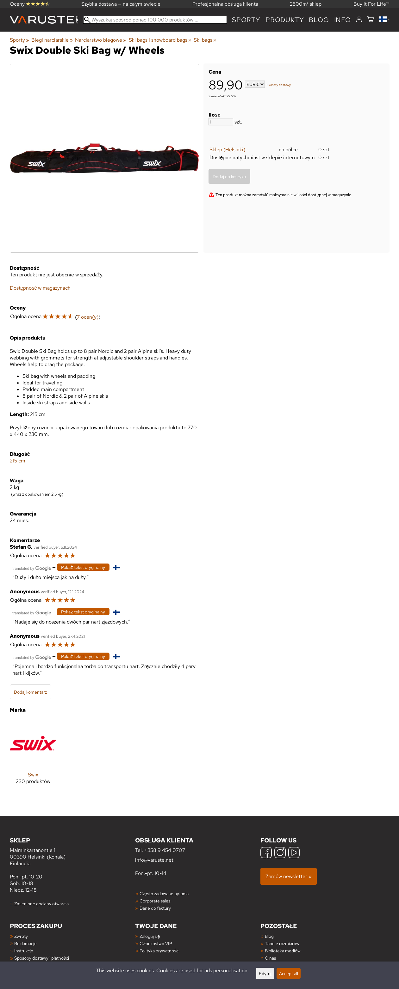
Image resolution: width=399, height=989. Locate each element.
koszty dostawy (280, 85)
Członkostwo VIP (156, 943)
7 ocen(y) (87, 317)
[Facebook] (266, 853)
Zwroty (21, 936)
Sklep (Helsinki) (227, 149)
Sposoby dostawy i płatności (41, 958)
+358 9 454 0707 (164, 850)
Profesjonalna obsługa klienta (225, 4)
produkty (284, 19)
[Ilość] (221, 121)
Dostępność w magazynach (40, 288)
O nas (270, 958)
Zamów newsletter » (288, 876)
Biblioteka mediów (283, 951)
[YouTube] (294, 853)
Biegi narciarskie (52, 40)
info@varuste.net (154, 860)
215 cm (17, 460)
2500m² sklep (305, 4)
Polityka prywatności (159, 951)
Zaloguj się (150, 936)
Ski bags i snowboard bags (160, 40)
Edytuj (265, 973)
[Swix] (33, 757)
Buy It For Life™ (371, 4)
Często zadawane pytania (164, 893)
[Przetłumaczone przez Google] (31, 567)
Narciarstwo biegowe (100, 40)
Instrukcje (23, 951)
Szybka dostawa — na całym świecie (121, 4)
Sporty (246, 19)
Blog (269, 936)
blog (319, 19)
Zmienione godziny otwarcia (41, 904)
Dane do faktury (155, 908)
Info (342, 19)
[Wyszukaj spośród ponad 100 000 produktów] (155, 20)
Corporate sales (155, 901)
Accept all (288, 973)
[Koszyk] (370, 20)
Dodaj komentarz (30, 692)
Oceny (30, 4)
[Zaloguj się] (359, 19)
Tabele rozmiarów (282, 943)
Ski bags (205, 40)
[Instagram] (280, 853)
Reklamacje (25, 943)
